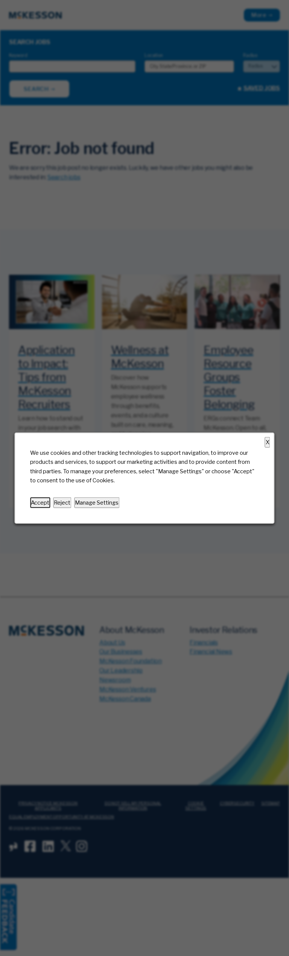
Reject (62, 502)
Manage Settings (97, 502)
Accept (40, 502)
